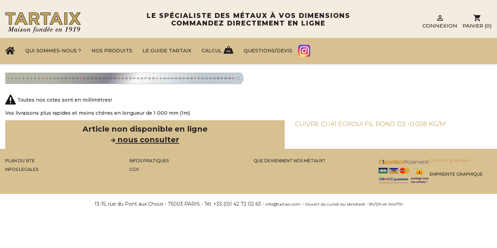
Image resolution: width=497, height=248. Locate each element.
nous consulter (145, 139)
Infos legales (21, 169)
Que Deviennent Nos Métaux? (289, 160)
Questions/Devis (268, 51)
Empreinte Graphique (456, 174)
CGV (134, 169)
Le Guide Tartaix (167, 51)
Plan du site (20, 160)
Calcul (212, 51)
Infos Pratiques (149, 160)
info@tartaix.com (283, 204)
